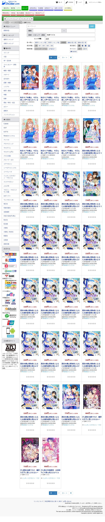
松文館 (6, 224)
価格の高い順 (82, 42)
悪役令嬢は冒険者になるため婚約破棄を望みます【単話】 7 (91, 312)
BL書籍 (40, 8)
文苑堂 (6, 240)
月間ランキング (8, 43)
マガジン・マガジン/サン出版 (10, 191)
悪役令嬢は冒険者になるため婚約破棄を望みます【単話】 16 (50, 206)
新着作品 (6, 30)
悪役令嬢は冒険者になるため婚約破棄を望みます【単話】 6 (29, 366)
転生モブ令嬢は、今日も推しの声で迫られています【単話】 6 (50, 100)
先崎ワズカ (25, 102)
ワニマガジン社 (8, 200)
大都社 (6, 228)
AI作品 (13, 13)
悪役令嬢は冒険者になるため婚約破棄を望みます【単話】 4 (71, 366)
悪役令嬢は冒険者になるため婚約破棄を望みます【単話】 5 (50, 366)
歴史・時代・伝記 (9, 102)
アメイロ (6, 140)
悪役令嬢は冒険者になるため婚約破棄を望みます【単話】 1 (50, 419)
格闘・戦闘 (7, 70)
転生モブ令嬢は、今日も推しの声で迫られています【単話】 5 (71, 100)
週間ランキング (8, 39)
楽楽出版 (6, 244)
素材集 (13, 8)
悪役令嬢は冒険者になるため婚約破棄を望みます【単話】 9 (50, 312)
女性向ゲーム (49, 8)
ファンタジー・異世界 (10, 65)
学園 (5, 94)
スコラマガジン (8, 182)
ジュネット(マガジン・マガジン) (9, 177)
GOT (5, 128)
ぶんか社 (6, 186)
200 (47, 46)
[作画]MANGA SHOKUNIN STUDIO (89, 157)
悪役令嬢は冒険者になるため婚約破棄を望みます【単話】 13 (50, 259)
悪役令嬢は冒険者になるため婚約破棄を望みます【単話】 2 (29, 419)
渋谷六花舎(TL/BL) (9, 216)
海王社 (6, 204)
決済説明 (10, 336)
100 (43, 46)
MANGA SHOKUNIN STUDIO (27, 104)
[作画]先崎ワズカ (89, 155)
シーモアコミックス (10, 168)
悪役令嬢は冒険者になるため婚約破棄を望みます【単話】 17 (29, 206)
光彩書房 (6, 212)
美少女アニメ (40, 13)
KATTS (6, 132)
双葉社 (6, 236)
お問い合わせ (67, 501)
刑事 (5, 98)
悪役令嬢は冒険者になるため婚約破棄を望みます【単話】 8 (71, 312)
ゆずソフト (7, 196)
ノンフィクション (9, 115)
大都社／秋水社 (8, 232)
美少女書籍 (20, 13)
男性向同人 (5, 13)
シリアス (6, 86)
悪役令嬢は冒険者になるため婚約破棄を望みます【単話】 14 (29, 259)
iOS (85, 49)
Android (73, 51)
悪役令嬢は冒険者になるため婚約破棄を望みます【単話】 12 (71, 259)
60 (39, 46)
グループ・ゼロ (8, 160)
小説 (5, 56)
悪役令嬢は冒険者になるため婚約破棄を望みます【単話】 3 (91, 366)
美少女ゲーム (30, 13)
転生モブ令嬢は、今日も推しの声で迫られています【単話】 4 (91, 100)
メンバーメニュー (13, 19)
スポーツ (6, 74)
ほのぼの (6, 79)
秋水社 (6, 220)
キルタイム (7, 148)
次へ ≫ (64, 57)
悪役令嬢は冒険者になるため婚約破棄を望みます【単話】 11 (91, 259)
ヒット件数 (37, 39)
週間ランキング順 (40, 42)
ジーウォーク (8, 172)
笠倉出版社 (7, 208)
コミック (25, 8)
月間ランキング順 (53, 42)
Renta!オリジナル (27, 105)
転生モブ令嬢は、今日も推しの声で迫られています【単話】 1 (71, 153)
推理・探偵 (7, 90)
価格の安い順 (72, 42)
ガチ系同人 (68, 8)
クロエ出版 (7, 156)
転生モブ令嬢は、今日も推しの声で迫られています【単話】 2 (50, 153)
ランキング (25, 19)
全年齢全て (52, 49)
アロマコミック (8, 144)
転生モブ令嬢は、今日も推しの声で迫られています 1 (29, 100)
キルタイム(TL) (8, 152)
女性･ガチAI (58, 8)
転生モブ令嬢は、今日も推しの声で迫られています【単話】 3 (29, 153)
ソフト (19, 8)
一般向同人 (5, 8)
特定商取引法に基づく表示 (53, 501)
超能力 (6, 111)
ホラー (6, 107)
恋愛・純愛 (7, 83)
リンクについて (39, 501)
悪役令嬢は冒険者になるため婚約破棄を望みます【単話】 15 (71, 206)
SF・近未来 (7, 60)
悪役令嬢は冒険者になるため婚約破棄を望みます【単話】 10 (29, 312)
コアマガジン (8, 164)
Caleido (6, 124)
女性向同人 (33, 8)
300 (52, 46)
